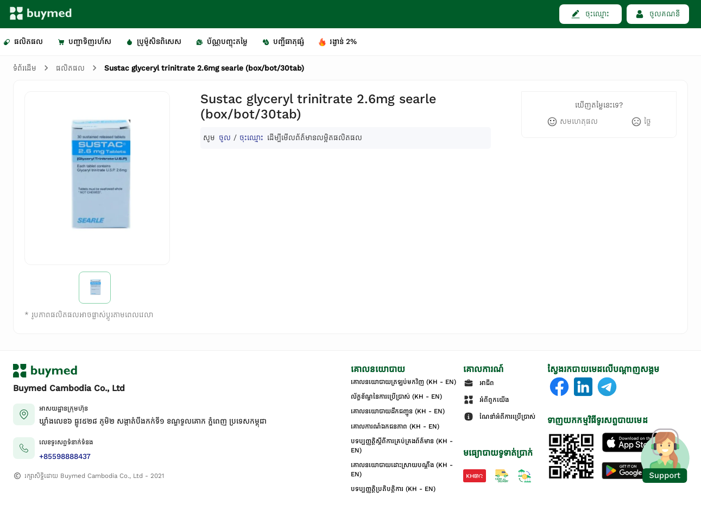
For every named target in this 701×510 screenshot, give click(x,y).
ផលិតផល (70, 68)
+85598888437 (65, 456)
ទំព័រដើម (24, 68)
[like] (572, 122)
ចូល (225, 137)
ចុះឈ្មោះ (251, 137)
